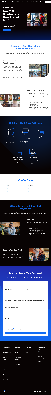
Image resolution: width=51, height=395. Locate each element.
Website (7, 295)
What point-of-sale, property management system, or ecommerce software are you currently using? (24, 301)
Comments (7, 318)
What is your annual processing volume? (13, 313)
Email (27, 289)
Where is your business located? (12, 307)
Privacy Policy (15, 328)
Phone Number (8, 289)
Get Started (8, 29)
